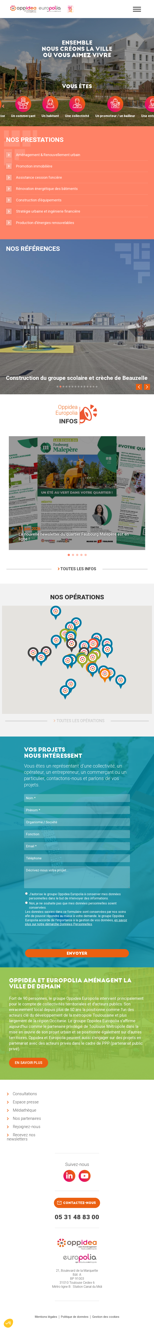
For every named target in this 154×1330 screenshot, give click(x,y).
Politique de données (74, 1317)
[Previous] (139, 387)
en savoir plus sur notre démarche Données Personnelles (76, 922)
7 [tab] (75, 386)
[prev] (3, 106)
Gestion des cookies (105, 1317)
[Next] (147, 387)
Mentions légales (46, 1317)
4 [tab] (66, 386)
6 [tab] (72, 386)
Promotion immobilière (34, 166)
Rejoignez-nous (26, 1126)
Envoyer (77, 953)
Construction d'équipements (39, 200)
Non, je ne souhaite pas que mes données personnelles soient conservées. (71, 905)
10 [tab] (84, 386)
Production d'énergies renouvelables (45, 223)
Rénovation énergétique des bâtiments (47, 189)
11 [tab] (87, 386)
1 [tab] (57, 386)
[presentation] (55, 938)
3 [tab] (63, 386)
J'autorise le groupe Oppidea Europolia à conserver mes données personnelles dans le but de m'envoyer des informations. (73, 896)
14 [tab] (96, 386)
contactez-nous (76, 1203)
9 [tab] (81, 386)
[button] (107, 651)
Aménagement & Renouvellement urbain (48, 155)
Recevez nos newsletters (21, 1136)
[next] (151, 106)
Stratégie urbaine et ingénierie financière (48, 211)
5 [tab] (69, 386)
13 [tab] (93, 386)
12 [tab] (90, 386)
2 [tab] (60, 386)
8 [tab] (78, 386)
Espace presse (26, 1102)
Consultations (25, 1093)
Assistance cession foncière (39, 177)
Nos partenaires (27, 1118)
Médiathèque (24, 1110)
